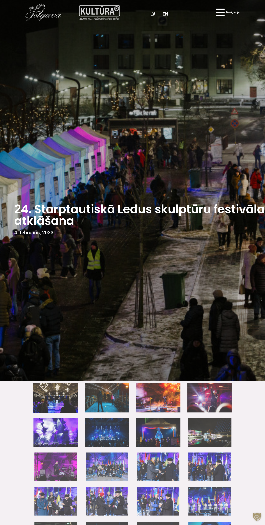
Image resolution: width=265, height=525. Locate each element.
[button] (257, 517)
